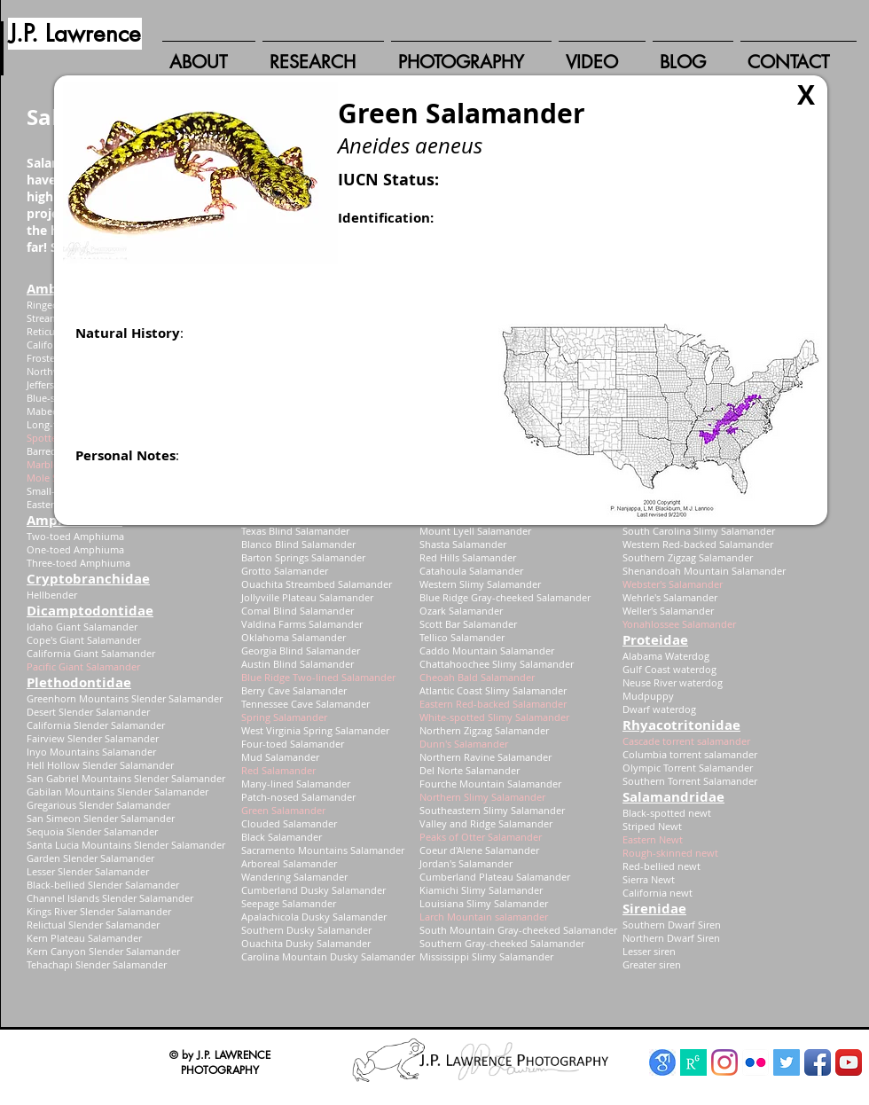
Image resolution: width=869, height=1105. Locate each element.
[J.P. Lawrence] (75, 34)
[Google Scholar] (662, 1062)
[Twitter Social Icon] (786, 1062)
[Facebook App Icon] (817, 1062)
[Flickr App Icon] (755, 1062)
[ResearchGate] (693, 1062)
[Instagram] (724, 1062)
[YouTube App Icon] (848, 1062)
